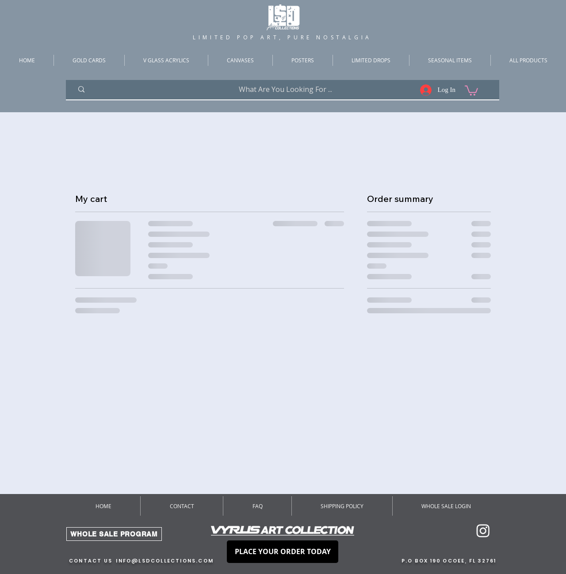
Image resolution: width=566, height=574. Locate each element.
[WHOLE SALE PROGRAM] (114, 534)
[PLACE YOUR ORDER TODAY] (282, 551)
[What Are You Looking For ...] (285, 89)
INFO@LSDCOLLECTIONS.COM (165, 560)
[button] (471, 89)
